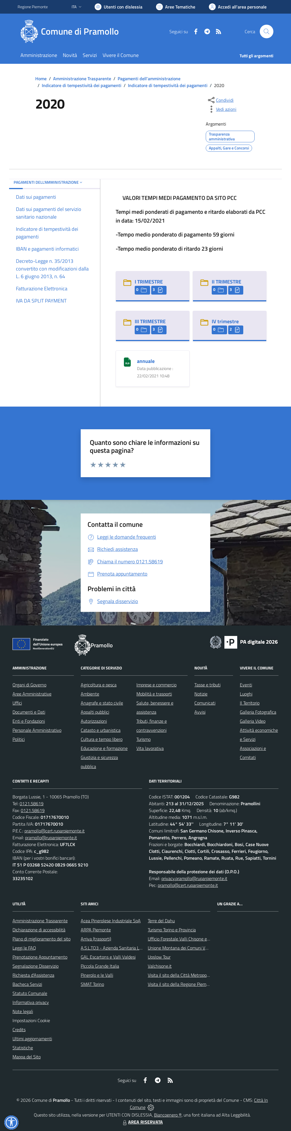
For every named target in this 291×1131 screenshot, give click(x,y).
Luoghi (246, 693)
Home (41, 78)
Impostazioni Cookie (31, 1020)
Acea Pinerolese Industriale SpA (111, 920)
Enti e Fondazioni (29, 721)
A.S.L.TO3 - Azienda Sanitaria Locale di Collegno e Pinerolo (136, 947)
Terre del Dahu (161, 920)
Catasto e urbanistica (100, 730)
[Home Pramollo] (72, 31)
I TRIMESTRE (149, 282)
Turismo (143, 739)
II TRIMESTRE (226, 282)
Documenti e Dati (29, 712)
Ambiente (90, 693)
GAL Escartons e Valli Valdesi (108, 957)
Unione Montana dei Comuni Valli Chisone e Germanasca (201, 947)
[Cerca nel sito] (266, 31)
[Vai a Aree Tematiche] (175, 7)
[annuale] (127, 361)
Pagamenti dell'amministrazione (149, 78)
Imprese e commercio (156, 684)
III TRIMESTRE (150, 321)
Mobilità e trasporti (154, 693)
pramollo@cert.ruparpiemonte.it (54, 830)
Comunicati (204, 702)
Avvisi (199, 712)
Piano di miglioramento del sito (41, 938)
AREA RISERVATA (142, 1122)
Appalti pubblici (95, 712)
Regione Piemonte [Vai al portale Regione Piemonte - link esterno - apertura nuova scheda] (33, 7)
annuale (146, 361)
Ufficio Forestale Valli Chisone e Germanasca (190, 938)
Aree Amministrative (32, 693)
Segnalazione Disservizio (36, 966)
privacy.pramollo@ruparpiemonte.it (194, 878)
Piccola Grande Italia (100, 966)
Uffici (17, 702)
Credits (19, 1029)
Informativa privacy (31, 1002)
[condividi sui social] (220, 100)
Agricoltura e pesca (99, 684)
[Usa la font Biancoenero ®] (118, 7)
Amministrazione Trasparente (82, 78)
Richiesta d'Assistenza (33, 975)
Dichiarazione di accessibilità (39, 929)
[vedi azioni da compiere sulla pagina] (222, 109)
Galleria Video (252, 721)
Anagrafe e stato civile (102, 702)
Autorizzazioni (94, 721)
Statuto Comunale (30, 993)
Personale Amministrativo (37, 730)
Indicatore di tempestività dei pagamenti (81, 85)
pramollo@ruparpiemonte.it (51, 837)
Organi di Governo (29, 684)
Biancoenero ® (168, 1114)
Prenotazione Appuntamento (40, 957)
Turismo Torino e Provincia (172, 929)
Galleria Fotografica (258, 712)
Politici (19, 739)
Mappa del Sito (27, 1056)
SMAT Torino (92, 984)
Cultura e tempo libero (101, 739)
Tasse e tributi (207, 684)
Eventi (246, 684)
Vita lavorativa (150, 748)
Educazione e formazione (104, 748)
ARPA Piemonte (96, 929)
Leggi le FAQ (24, 947)
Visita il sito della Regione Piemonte (181, 984)
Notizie (200, 693)
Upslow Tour (159, 957)
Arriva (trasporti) (96, 938)
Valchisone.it (160, 966)
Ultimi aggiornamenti (32, 1038)
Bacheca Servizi (27, 984)
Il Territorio (249, 702)
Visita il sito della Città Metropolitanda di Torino (192, 975)
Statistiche (23, 1047)
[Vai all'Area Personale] (237, 7)
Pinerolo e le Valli (97, 975)
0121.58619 (31, 803)
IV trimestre (225, 321)
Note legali (23, 1011)
